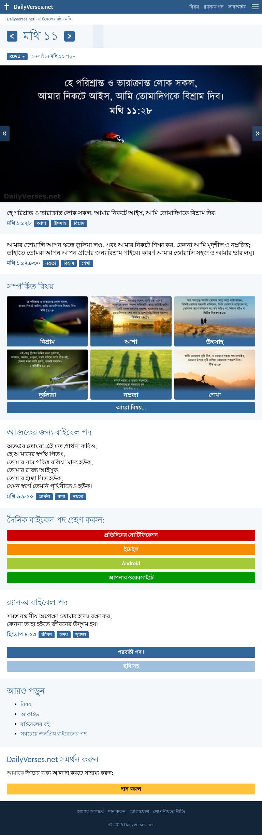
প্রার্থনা (44, 496)
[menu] (255, 9)
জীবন (46, 634)
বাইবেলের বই (49, 18)
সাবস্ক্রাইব (237, 7)
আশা (41, 223)
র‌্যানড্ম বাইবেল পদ (37, 602)
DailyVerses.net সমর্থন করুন (53, 759)
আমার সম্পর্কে (90, 812)
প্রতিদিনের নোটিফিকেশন (131, 535)
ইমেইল (131, 549)
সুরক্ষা (80, 634)
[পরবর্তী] (69, 36)
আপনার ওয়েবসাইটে (131, 577)
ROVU (17, 56)
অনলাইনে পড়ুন (52, 56)
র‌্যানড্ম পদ (213, 7)
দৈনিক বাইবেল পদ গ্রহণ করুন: (55, 520)
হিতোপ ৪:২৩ (21, 634)
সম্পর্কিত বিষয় (30, 286)
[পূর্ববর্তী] (12, 36)
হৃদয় (63, 634)
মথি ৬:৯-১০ (20, 496)
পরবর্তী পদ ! (131, 652)
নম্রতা (50, 263)
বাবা (61, 496)
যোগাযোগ (139, 812)
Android (131, 563)
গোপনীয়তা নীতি (169, 812)
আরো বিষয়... (131, 407)
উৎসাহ (60, 223)
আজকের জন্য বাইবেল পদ (49, 432)
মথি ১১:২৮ (19, 223)
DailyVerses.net (20, 18)
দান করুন (131, 789)
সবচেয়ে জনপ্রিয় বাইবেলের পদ (53, 733)
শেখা (86, 263)
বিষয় (194, 7)
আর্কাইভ (29, 714)
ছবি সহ (131, 666)
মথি (68, 18)
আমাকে (15, 773)
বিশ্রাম (79, 223)
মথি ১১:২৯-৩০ (23, 263)
